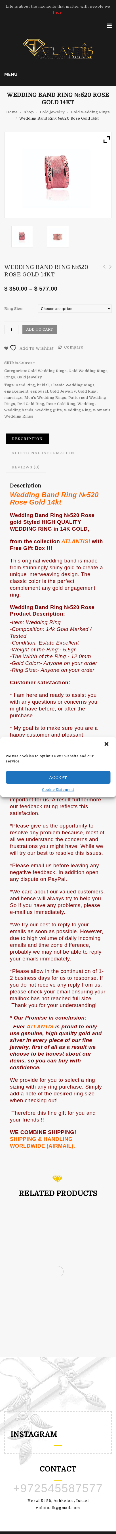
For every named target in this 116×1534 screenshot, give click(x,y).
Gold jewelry (52, 112)
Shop (29, 112)
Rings (9, 377)
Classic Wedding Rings (73, 385)
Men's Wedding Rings (45, 397)
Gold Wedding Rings (90, 112)
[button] (107, 744)
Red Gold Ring (31, 404)
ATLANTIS (74, 541)
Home (12, 112)
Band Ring (25, 385)
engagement (16, 391)
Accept (58, 777)
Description (27, 439)
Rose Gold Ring (60, 404)
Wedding (86, 404)
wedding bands (18, 410)
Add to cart (39, 329)
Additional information (43, 453)
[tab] (27, 439)
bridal (43, 385)
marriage (13, 397)
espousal (39, 391)
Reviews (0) (26, 467)
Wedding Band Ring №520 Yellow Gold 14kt (109, 270)
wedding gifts (48, 410)
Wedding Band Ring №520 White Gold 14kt (102, 270)
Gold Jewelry (63, 391)
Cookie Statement (58, 790)
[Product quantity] (11, 329)
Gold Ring (87, 391)
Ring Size (13, 309)
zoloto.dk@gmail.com (58, 1508)
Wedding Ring (77, 410)
